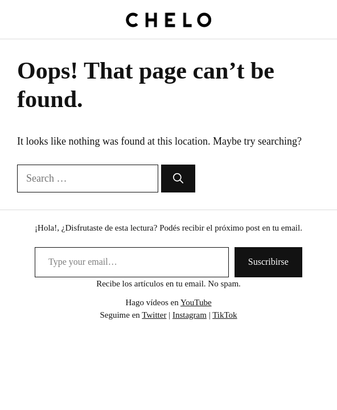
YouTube (196, 302)
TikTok (224, 314)
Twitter (154, 314)
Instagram (189, 314)
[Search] (178, 178)
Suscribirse (268, 261)
